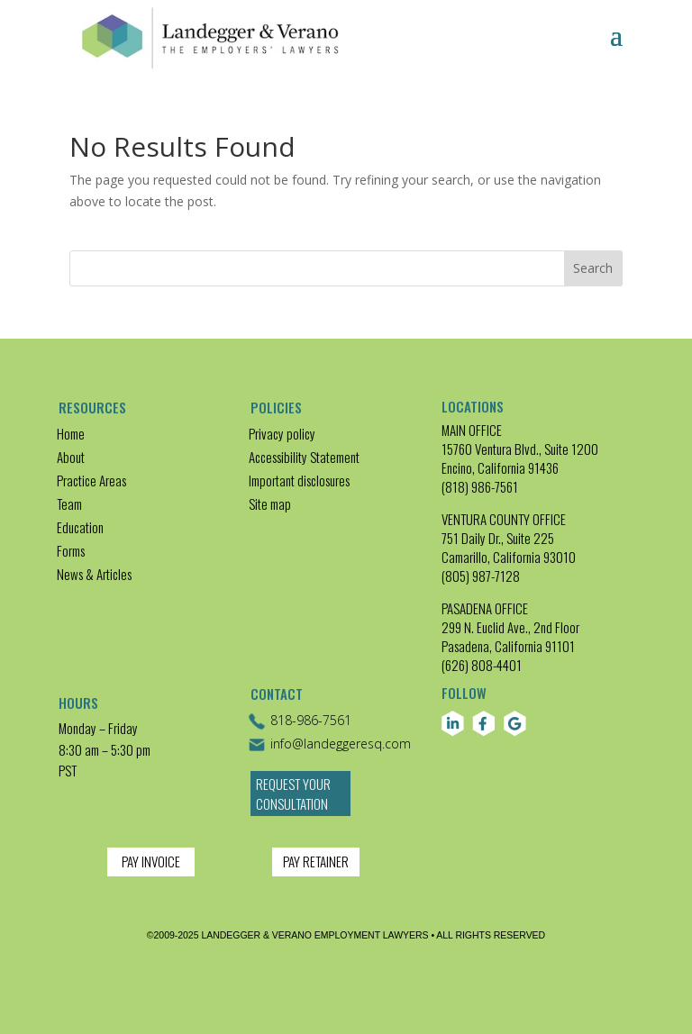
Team (69, 503)
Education (80, 527)
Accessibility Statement (304, 457)
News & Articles (94, 574)
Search (593, 268)
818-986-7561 (299, 721)
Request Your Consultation (293, 794)
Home (71, 433)
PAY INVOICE (151, 861)
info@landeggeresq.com (329, 744)
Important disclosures (299, 480)
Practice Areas (91, 480)
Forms (71, 550)
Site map (270, 503)
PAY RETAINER (316, 861)
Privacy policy (282, 433)
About (71, 457)
